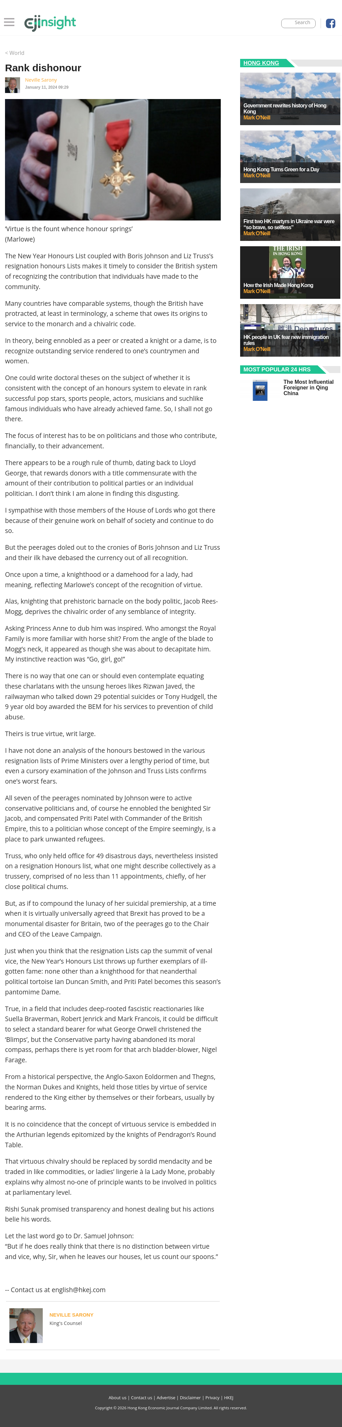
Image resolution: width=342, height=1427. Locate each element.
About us (117, 1398)
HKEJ (228, 1398)
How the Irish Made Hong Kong (278, 285)
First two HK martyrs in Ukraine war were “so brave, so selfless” (288, 224)
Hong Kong (261, 63)
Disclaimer (190, 1398)
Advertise (166, 1398)
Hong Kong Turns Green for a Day (281, 169)
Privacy (212, 1398)
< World (14, 53)
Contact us (141, 1398)
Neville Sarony (41, 80)
